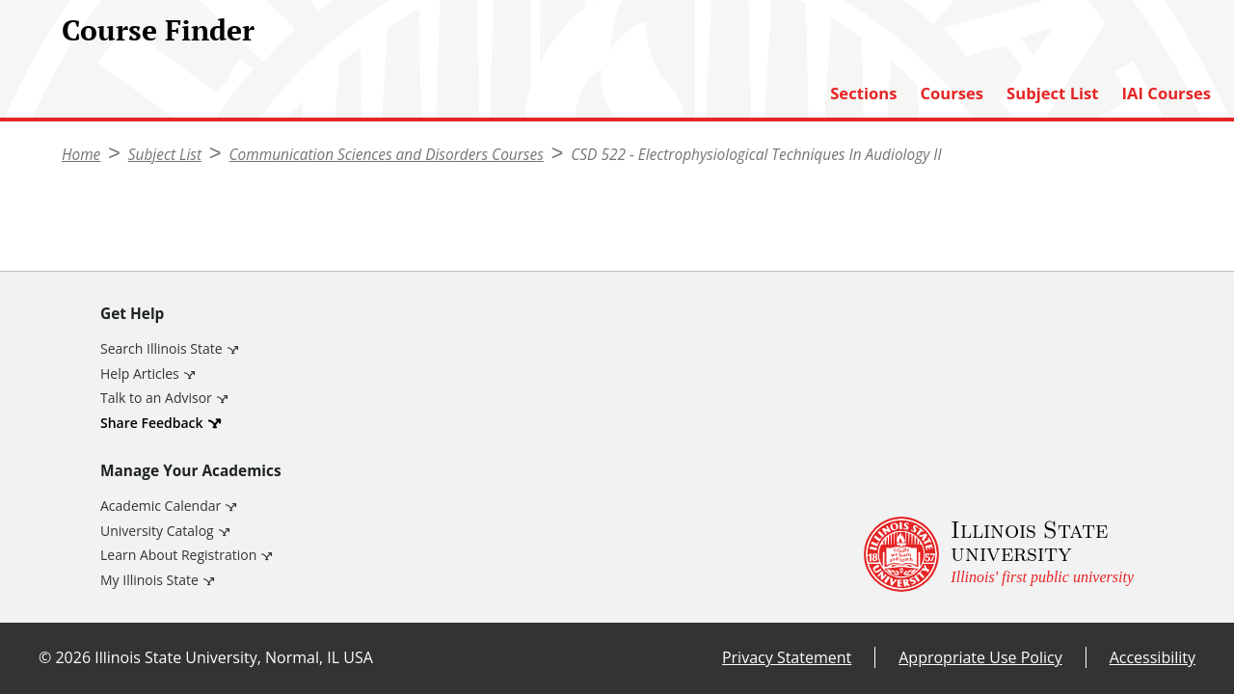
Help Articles (139, 373)
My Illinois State (149, 580)
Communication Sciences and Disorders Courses (386, 155)
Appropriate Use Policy (980, 657)
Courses (951, 93)
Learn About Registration (178, 555)
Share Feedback (151, 423)
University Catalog (157, 530)
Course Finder (158, 29)
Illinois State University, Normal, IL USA (233, 657)
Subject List (1052, 93)
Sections (863, 93)
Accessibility (1152, 657)
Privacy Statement (786, 657)
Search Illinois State (161, 348)
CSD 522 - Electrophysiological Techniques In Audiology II (756, 155)
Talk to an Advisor (156, 397)
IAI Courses (1166, 93)
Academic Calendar (160, 505)
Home (81, 155)
